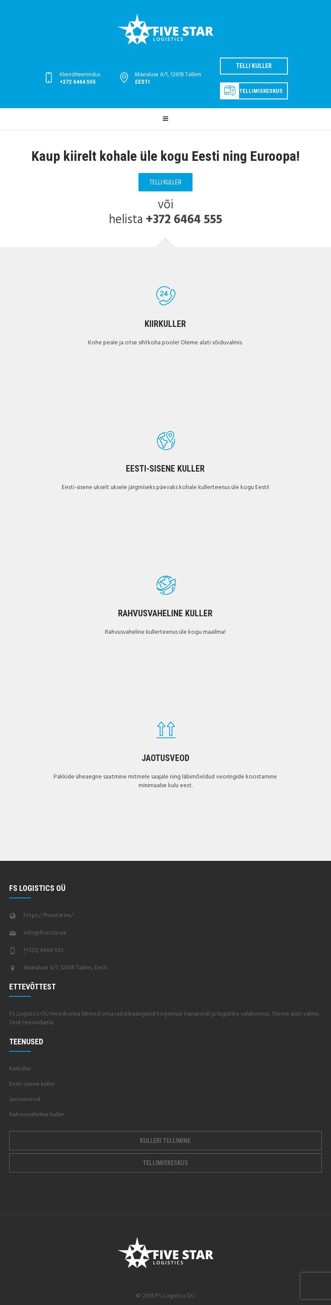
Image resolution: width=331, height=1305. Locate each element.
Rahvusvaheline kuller (165, 613)
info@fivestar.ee (45, 933)
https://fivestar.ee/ (49, 916)
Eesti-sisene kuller (165, 468)
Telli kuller (254, 65)
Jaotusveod (165, 758)
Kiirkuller (165, 324)
